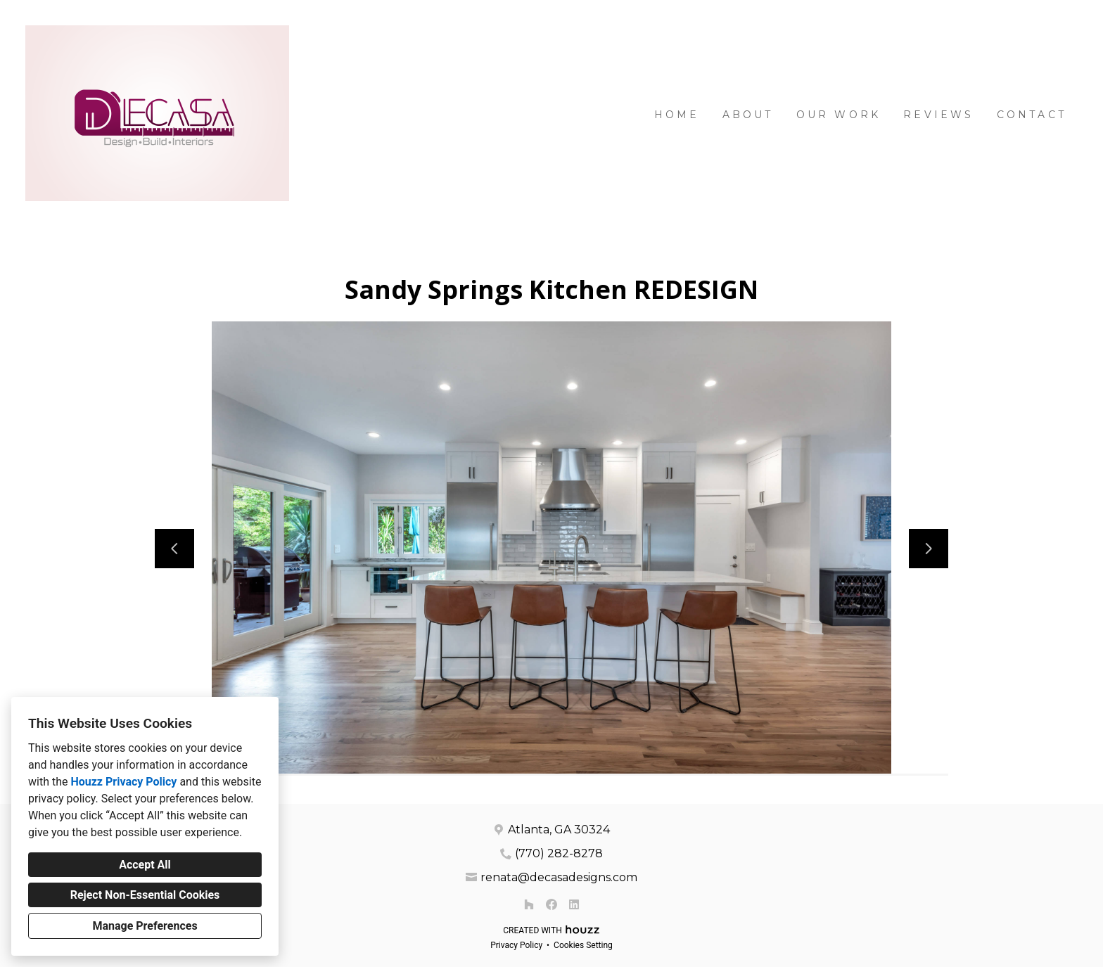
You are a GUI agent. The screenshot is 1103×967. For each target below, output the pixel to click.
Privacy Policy (516, 945)
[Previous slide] (174, 548)
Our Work (838, 114)
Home (677, 114)
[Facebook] (551, 904)
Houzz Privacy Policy (123, 781)
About (748, 114)
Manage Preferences (144, 926)
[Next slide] (928, 548)
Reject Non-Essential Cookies (145, 895)
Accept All (145, 864)
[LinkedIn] (574, 904)
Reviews (938, 114)
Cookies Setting (583, 945)
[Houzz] (529, 904)
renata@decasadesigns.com (558, 877)
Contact (1031, 114)
